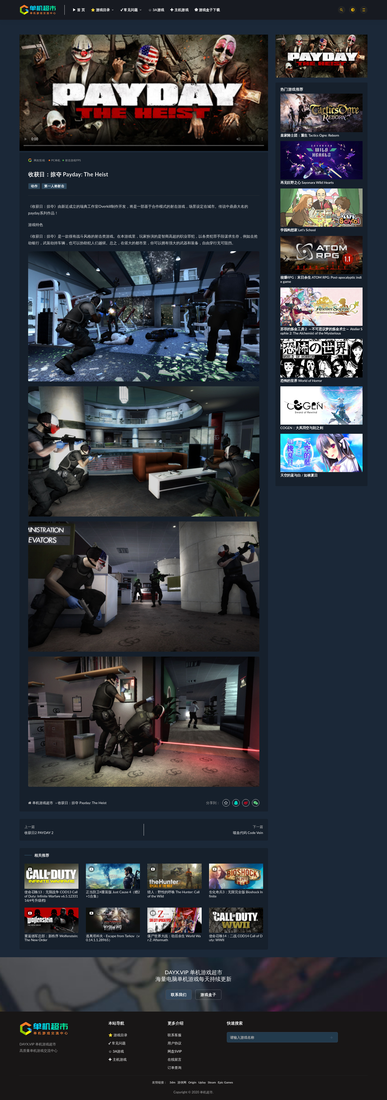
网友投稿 (36, 160)
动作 (34, 186)
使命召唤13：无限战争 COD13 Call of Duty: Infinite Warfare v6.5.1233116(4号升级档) (51, 896)
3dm (172, 1082)
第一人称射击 (54, 186)
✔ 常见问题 (117, 1043)
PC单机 (54, 160)
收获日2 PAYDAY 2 (38, 832)
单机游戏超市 (42, 803)
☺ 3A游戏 (116, 1051)
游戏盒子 (208, 994)
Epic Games (225, 1082)
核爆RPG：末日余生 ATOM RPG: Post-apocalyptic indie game (321, 279)
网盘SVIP (175, 1051)
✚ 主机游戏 (117, 1059)
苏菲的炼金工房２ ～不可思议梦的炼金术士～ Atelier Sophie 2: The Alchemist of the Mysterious (321, 331)
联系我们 (179, 994)
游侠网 (181, 1082)
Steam (212, 1082)
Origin (192, 1082)
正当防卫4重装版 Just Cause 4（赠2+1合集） (113, 894)
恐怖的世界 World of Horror (301, 380)
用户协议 (174, 1043)
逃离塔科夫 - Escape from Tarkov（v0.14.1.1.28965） (112, 938)
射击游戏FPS (71, 160)
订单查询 (174, 1067)
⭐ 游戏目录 (117, 1035)
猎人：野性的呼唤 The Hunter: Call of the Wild (173, 894)
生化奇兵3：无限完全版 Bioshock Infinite (236, 894)
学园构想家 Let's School (298, 230)
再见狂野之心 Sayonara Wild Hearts (307, 182)
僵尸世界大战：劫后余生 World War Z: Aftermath (174, 938)
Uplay (202, 1082)
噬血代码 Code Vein (248, 832)
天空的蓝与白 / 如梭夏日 (299, 475)
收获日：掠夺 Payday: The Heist (82, 803)
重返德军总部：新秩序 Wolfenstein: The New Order (51, 938)
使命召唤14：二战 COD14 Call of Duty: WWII (236, 938)
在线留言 (174, 1059)
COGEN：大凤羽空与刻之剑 (301, 428)
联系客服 (174, 1035)
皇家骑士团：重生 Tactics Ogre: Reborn (309, 135)
